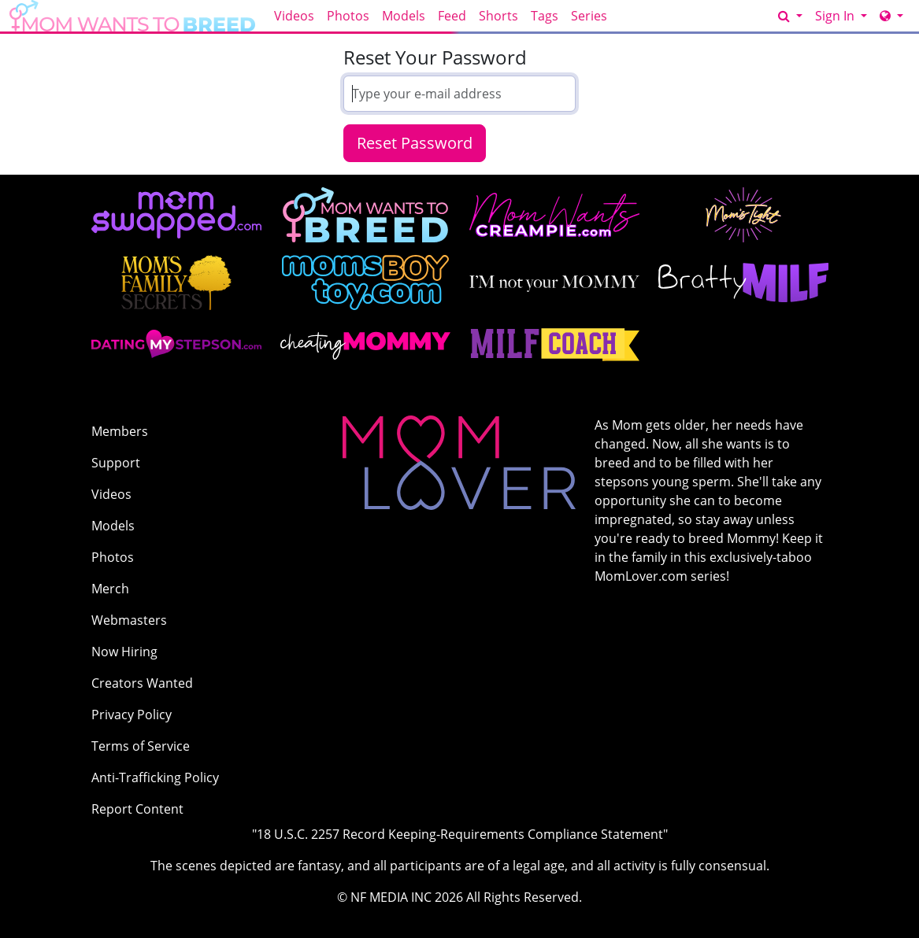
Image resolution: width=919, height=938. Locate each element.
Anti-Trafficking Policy (155, 777)
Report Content (137, 809)
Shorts (498, 15)
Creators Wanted (142, 683)
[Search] (790, 15)
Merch (110, 588)
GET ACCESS (733, 16)
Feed (452, 15)
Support (115, 462)
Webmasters (129, 620)
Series (589, 15)
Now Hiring (124, 651)
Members (119, 431)
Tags (544, 15)
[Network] (891, 15)
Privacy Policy (131, 714)
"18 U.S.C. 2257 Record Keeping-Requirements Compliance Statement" (460, 834)
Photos (348, 15)
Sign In (836, 15)
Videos (294, 15)
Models (403, 15)
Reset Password (414, 142)
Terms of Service (140, 746)
